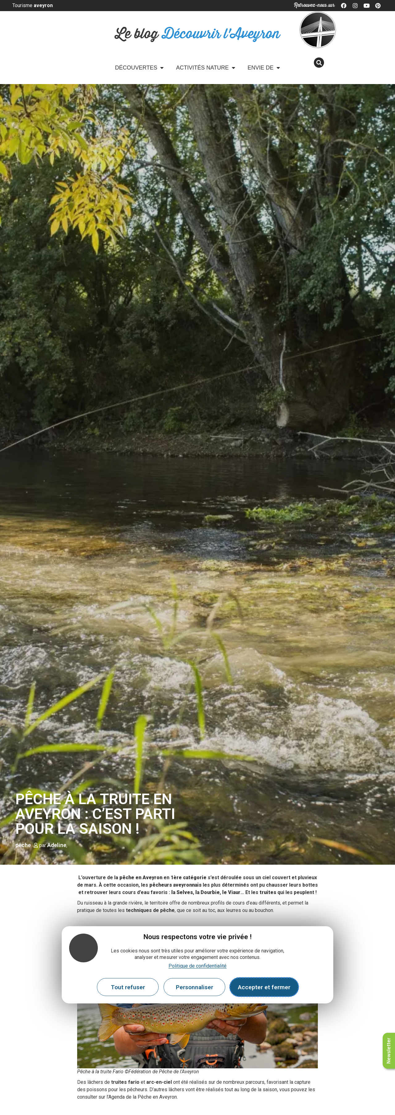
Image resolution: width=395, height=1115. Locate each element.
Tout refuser (128, 987)
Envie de (263, 68)
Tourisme (32, 5)
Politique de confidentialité (197, 966)
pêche (23, 845)
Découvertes (139, 68)
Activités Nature (205, 68)
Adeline (56, 845)
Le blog (197, 34)
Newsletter (389, 1051)
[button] (319, 62)
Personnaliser (194, 987)
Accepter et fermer (264, 987)
